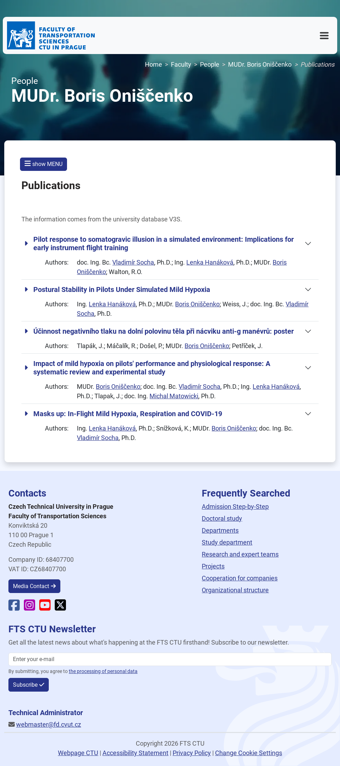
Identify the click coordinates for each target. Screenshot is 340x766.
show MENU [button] (43, 163)
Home (153, 64)
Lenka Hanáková (209, 262)
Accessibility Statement (135, 753)
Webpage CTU (78, 753)
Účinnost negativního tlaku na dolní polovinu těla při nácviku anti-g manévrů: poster (159, 331)
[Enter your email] (170, 659)
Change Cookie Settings (248, 753)
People (209, 64)
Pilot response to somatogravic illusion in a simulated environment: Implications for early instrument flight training (159, 243)
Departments (220, 530)
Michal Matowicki (173, 396)
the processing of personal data (103, 671)
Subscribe (25, 684)
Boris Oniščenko (197, 304)
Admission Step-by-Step (235, 506)
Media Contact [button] (31, 586)
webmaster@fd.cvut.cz (48, 724)
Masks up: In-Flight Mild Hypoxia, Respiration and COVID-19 (123, 413)
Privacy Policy (192, 753)
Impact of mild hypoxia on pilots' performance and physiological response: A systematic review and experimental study (147, 367)
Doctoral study (222, 518)
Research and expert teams (240, 554)
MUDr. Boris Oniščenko (260, 64)
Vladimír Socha (133, 262)
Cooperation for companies (240, 578)
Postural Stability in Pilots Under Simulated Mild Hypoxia (117, 289)
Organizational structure (235, 590)
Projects (213, 566)
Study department (227, 542)
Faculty (181, 64)
